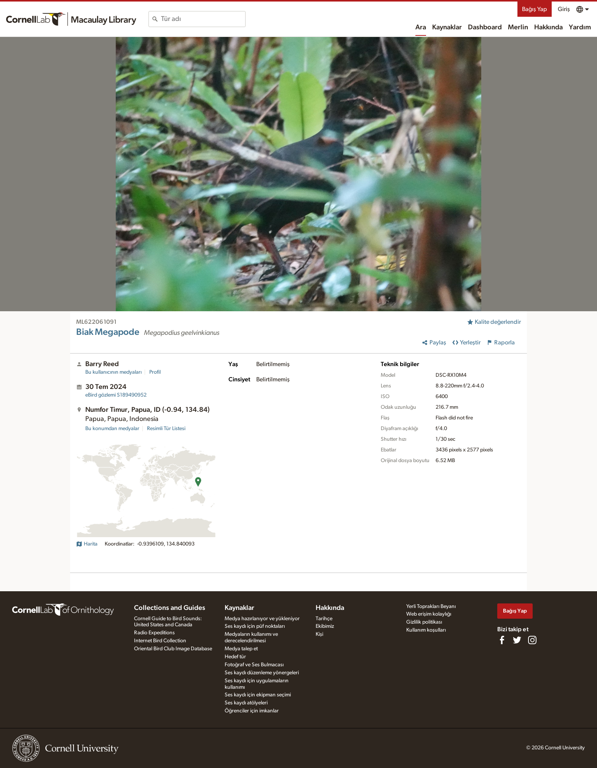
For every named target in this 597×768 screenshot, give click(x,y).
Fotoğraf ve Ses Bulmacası (254, 664)
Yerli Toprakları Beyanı (431, 606)
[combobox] (203, 19)
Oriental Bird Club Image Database (173, 648)
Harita (86, 544)
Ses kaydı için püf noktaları (255, 626)
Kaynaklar (447, 27)
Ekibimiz (325, 626)
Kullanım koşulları (426, 630)
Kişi (319, 634)
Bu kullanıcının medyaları (113, 372)
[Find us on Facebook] (501, 640)
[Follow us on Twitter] (517, 640)
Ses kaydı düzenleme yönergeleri (262, 672)
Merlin (518, 27)
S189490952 (116, 395)
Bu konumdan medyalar (112, 428)
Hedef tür (235, 656)
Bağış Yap (534, 9)
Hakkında (548, 27)
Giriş (564, 9)
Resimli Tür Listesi (166, 428)
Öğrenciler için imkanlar (252, 711)
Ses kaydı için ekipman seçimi (258, 695)
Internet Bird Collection (160, 640)
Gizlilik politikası (424, 622)
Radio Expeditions (154, 632)
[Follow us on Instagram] (532, 640)
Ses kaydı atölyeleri (246, 703)
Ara (420, 27)
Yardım (580, 27)
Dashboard (485, 27)
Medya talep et (241, 648)
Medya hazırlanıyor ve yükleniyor (262, 618)
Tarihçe (324, 618)
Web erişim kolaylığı (428, 614)
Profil (155, 372)
